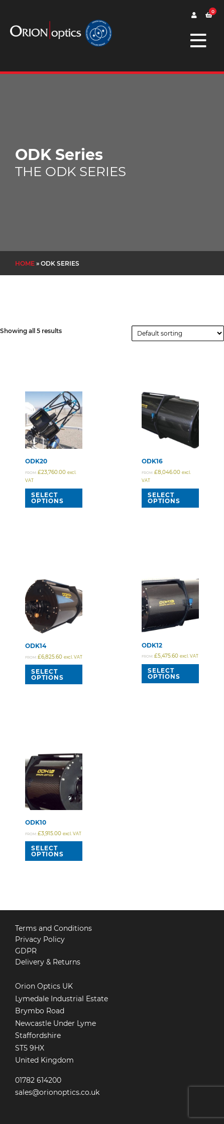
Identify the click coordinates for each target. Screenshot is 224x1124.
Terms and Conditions (53, 928)
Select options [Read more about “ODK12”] (164, 673)
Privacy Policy (40, 939)
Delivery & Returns (47, 962)
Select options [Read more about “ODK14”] (47, 674)
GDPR (26, 950)
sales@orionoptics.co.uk (57, 1092)
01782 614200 (38, 1080)
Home (25, 263)
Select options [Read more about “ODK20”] (47, 498)
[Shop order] (178, 333)
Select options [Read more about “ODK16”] (164, 498)
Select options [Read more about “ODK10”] (47, 851)
